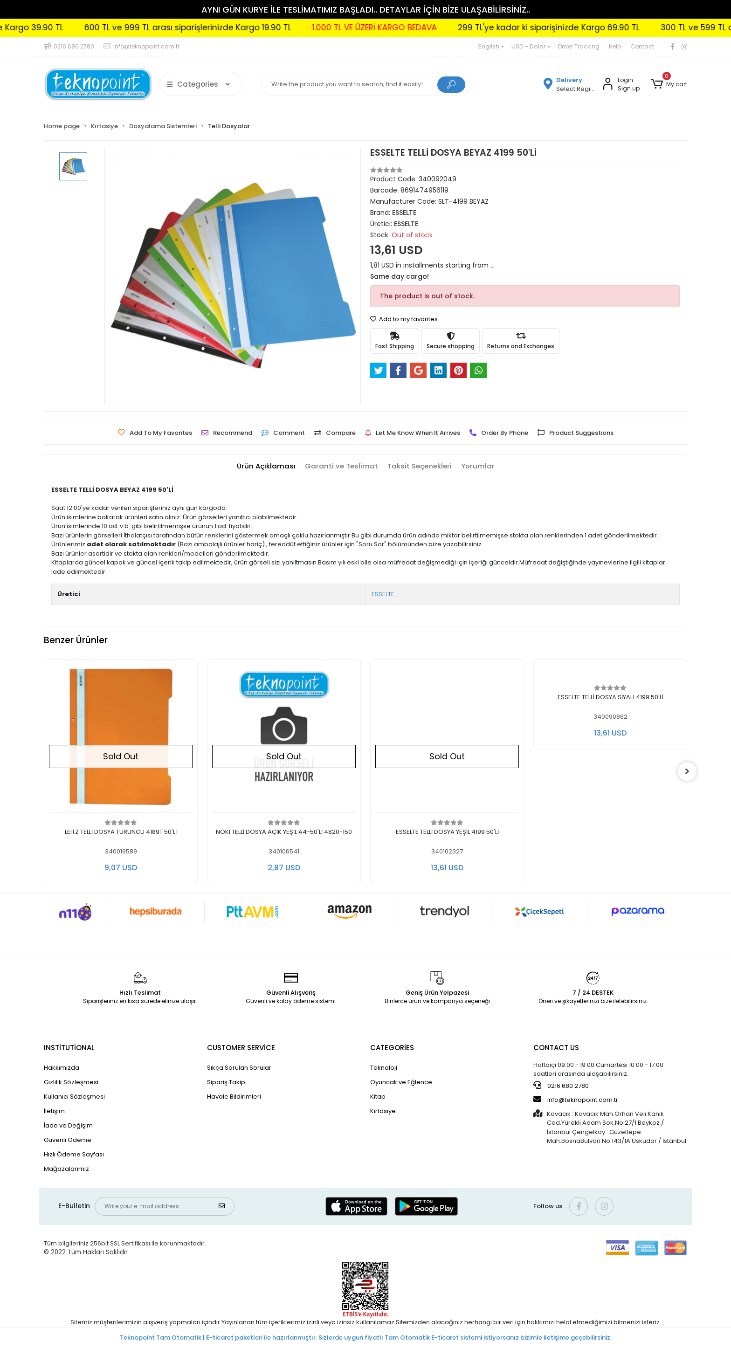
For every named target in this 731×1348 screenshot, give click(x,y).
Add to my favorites (404, 319)
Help (615, 46)
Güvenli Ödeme (67, 1139)
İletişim (54, 1111)
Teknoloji (383, 1067)
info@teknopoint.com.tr (575, 1099)
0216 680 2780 (561, 1085)
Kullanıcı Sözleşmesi (74, 1096)
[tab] (266, 466)
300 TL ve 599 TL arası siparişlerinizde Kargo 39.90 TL (136, 27)
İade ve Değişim (68, 1125)
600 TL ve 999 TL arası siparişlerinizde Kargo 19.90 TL (365, 27)
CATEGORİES (392, 1047)
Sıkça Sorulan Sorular (239, 1067)
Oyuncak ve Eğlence (401, 1082)
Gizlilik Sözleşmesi (71, 1082)
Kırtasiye (383, 1111)
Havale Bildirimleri (234, 1096)
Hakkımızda (61, 1067)
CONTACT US (556, 1047)
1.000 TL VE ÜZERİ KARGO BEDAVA (552, 27)
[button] (669, 84)
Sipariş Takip (226, 1082)
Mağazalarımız (66, 1168)
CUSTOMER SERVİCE (241, 1047)
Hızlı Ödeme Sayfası (74, 1154)
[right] (687, 771)
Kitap (378, 1096)
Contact (642, 46)
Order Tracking (579, 46)
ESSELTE (383, 594)
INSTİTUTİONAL (69, 1047)
